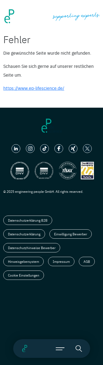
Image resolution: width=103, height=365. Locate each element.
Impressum (61, 261)
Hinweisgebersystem (23, 261)
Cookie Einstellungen (23, 275)
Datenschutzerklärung (24, 234)
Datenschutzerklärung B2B (28, 220)
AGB (86, 261)
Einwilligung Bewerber (70, 234)
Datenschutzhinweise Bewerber (31, 248)
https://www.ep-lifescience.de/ (33, 88)
